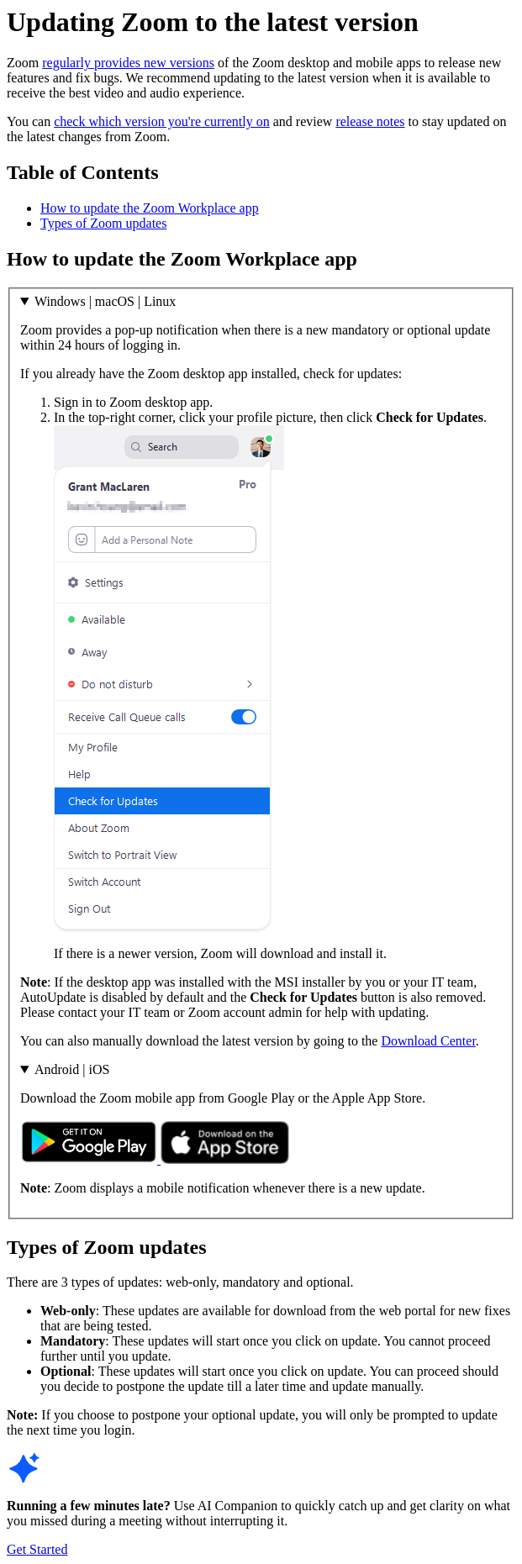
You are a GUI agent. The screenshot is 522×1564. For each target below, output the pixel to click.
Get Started (37, 1549)
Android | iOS (71, 1069)
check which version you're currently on (162, 121)
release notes (369, 121)
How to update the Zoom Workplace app (149, 208)
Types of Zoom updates (103, 223)
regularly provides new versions (128, 62)
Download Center (428, 1041)
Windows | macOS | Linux (105, 301)
